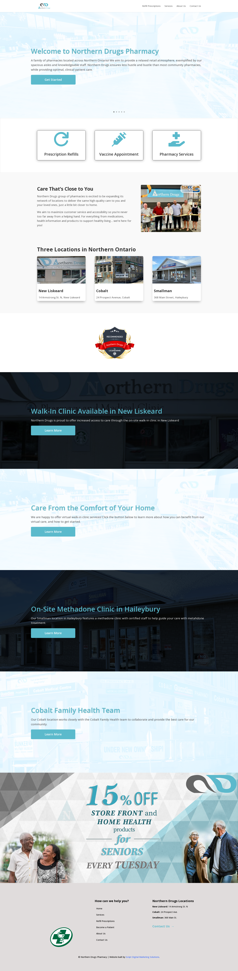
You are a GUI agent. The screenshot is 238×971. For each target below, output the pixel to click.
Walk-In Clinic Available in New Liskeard (96, 411)
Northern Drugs (115, 345)
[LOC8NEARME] (115, 350)
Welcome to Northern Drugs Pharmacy (95, 51)
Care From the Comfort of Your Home (93, 507)
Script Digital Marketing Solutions (142, 957)
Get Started (53, 80)
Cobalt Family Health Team (75, 710)
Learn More (53, 430)
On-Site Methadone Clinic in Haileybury (95, 609)
